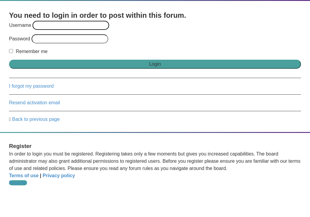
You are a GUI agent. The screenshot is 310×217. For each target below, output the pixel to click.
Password (19, 38)
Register (18, 182)
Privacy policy (59, 175)
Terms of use (23, 175)
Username (20, 25)
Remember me (28, 51)
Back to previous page (36, 119)
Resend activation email (34, 102)
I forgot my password (31, 86)
